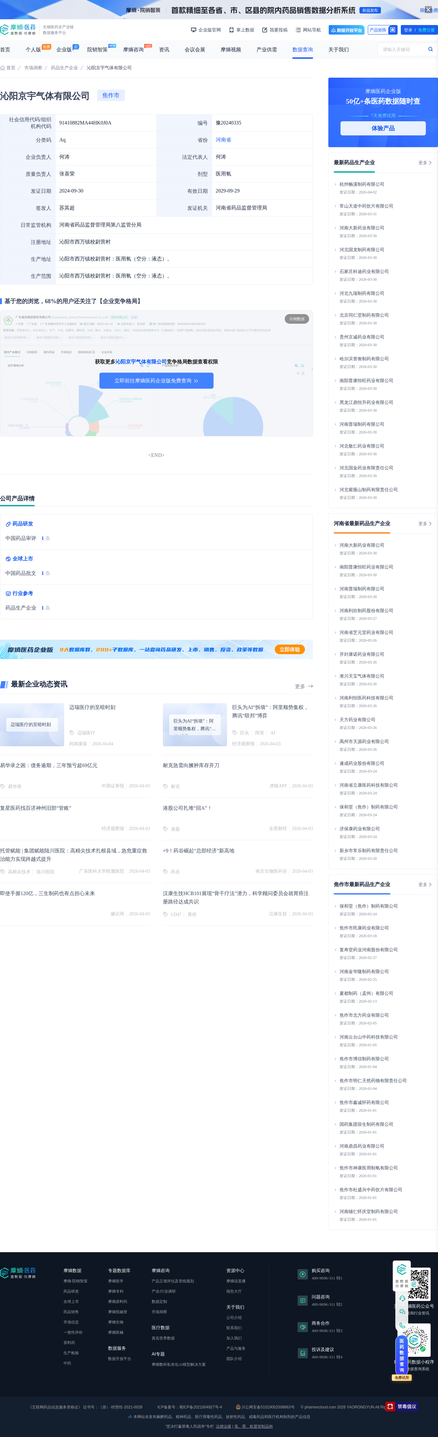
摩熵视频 (231, 49)
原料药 (69, 1342)
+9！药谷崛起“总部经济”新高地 (198, 850)
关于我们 (338, 49)
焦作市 (111, 95)
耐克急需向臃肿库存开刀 (191, 765)
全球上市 (71, 1301)
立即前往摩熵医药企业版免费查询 (156, 380)
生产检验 (71, 1353)
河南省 (223, 139)
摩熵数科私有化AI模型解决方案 (179, 1364)
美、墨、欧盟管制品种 (253, 1426)
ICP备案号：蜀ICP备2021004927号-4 (189, 1407)
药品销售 (71, 1312)
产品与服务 (236, 1348)
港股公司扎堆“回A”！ (187, 808)
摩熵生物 (115, 1322)
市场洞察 (33, 67)
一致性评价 (73, 1332)
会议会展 (195, 49)
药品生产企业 (64, 67)
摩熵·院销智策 (75, 1281)
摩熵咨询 (133, 49)
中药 (67, 1363)
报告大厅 (234, 1291)
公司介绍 (234, 1317)
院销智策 (97, 49)
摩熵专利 (115, 1291)
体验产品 (383, 128)
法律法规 (223, 1426)
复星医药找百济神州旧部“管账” (35, 808)
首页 (5, 49)
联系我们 (234, 1328)
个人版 (33, 49)
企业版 (64, 49)
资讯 (164, 49)
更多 (304, 686)
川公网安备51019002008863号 (265, 1406)
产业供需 (267, 49)
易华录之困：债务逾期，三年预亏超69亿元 (48, 765)
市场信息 (71, 1322)
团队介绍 (234, 1358)
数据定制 (159, 1301)
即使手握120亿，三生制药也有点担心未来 (47, 893)
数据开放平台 (347, 30)
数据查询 (302, 49)
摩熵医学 (115, 1281)
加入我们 (234, 1338)
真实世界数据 (163, 1338)
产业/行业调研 (164, 1291)
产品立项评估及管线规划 (173, 1281)
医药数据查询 (402, 1356)
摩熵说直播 (236, 1281)
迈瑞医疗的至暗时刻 (92, 707)
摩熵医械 (115, 1332)
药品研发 (71, 1291)
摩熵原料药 (117, 1301)
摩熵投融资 (117, 1312)
